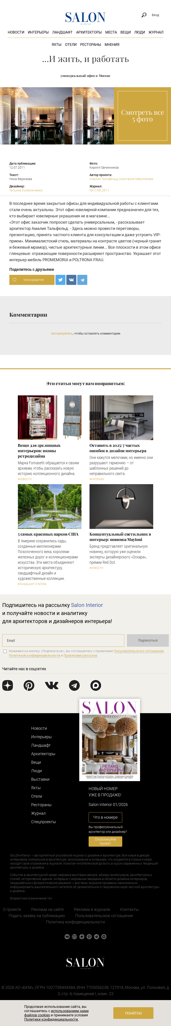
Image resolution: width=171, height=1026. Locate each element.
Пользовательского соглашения (139, 651)
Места (111, 32)
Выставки (40, 779)
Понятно (133, 1013)
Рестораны (90, 44)
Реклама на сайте (47, 909)
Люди (139, 32)
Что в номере (105, 817)
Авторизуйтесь (62, 333)
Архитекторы (89, 32)
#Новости (25, 479)
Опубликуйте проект (105, 841)
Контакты (129, 909)
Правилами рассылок (81, 655)
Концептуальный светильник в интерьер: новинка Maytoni (120, 536)
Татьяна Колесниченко (26, 190)
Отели (71, 44)
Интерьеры (38, 32)
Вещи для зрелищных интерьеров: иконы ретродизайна (39, 451)
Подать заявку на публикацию (37, 915)
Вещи (125, 32)
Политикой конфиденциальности (34, 655)
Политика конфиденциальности (75, 922)
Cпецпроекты (43, 821)
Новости (16, 32)
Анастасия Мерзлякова (136, 179)
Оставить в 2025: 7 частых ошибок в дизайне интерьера (118, 448)
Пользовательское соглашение (104, 915)
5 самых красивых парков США (48, 534)
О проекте (12, 909)
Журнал (156, 32)
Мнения (112, 44)
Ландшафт (62, 32)
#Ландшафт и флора (32, 584)
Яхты (56, 44)
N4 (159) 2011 (99, 190)
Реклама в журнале (92, 909)
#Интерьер (97, 479)
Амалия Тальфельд (104, 179)
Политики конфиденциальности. (51, 1019)
